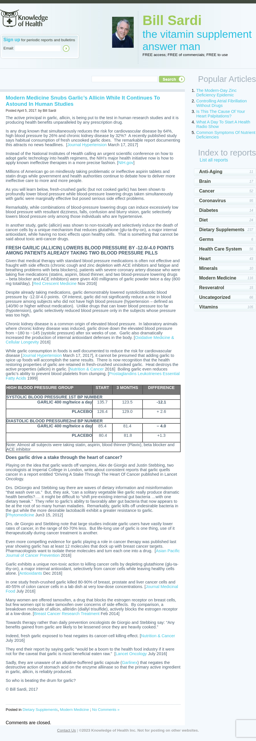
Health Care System (220, 249)
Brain (205, 181)
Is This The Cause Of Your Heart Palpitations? (220, 113)
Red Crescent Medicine (55, 283)
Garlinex (129, 662)
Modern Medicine (74, 709)
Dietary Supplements (40, 709)
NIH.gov (125, 162)
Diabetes (208, 210)
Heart (205, 258)
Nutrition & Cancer (87, 369)
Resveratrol (211, 287)
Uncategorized (214, 297)
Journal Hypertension (87, 144)
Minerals (208, 268)
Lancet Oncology (131, 653)
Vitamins (208, 307)
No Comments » (105, 709)
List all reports (214, 160)
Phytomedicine (20, 515)
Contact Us (66, 730)
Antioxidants (30, 573)
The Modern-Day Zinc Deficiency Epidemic (216, 92)
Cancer (206, 191)
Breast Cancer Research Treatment (67, 613)
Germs (206, 239)
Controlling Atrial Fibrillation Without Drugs (221, 103)
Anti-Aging (210, 171)
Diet (203, 220)
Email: (8, 48)
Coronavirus (212, 200)
